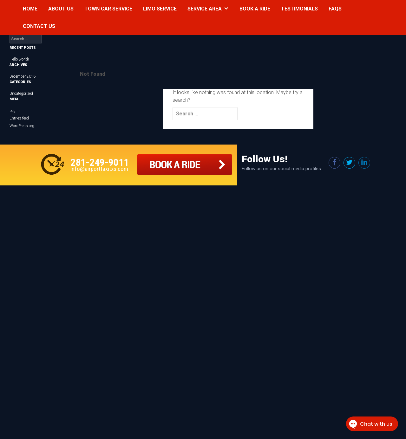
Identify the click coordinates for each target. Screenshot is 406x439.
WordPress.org (22, 126)
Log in (15, 110)
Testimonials (299, 9)
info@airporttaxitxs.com (99, 168)
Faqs (335, 9)
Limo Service (160, 9)
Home (30, 9)
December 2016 (23, 76)
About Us (61, 9)
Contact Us (39, 26)
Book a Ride (254, 9)
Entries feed (19, 118)
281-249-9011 (99, 162)
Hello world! (19, 59)
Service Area (204, 9)
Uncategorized (21, 93)
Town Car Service (108, 9)
